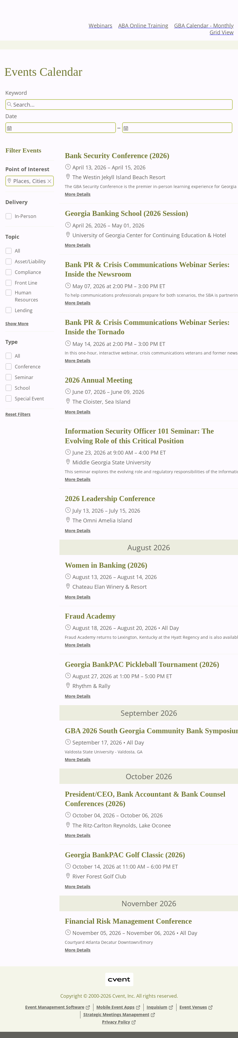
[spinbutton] (60, 127)
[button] (49, 182)
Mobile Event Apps (118, 1007)
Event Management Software (57, 1007)
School (22, 388)
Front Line (26, 283)
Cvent (118, 975)
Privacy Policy (119, 1022)
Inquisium (160, 1007)
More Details (77, 194)
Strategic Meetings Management (119, 1014)
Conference (28, 366)
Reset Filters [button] (17, 414)
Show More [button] (16, 323)
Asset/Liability (30, 261)
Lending (24, 310)
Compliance (28, 272)
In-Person (25, 216)
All (17, 251)
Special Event (29, 398)
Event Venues (196, 1007)
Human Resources (26, 296)
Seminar (24, 377)
